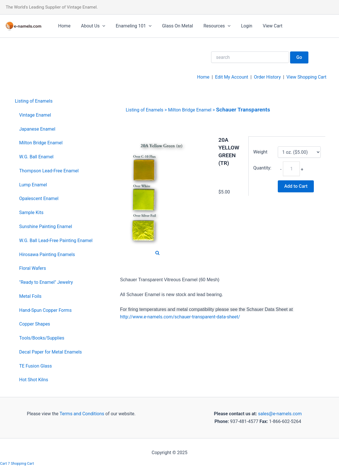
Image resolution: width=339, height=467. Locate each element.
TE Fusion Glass (35, 366)
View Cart (264, 26)
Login (239, 26)
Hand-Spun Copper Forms (45, 310)
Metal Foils (30, 296)
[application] (100, 26)
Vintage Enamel (35, 115)
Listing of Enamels (34, 101)
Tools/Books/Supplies (41, 338)
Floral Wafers (32, 268)
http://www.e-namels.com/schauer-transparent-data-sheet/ (180, 317)
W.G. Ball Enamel (36, 156)
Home (64, 26)
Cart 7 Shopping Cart (17, 463)
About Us (91, 26)
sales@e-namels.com (280, 413)
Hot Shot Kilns (33, 379)
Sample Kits (31, 212)
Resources (211, 26)
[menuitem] (53, 101)
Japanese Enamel (37, 129)
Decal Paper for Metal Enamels (50, 352)
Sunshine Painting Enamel (45, 226)
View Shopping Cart (306, 77)
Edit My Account (231, 77)
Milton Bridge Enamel (41, 142)
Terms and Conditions (81, 413)
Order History (267, 77)
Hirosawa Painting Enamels (47, 254)
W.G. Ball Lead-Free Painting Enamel (55, 240)
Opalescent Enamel (38, 198)
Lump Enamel (33, 184)
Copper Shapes (34, 324)
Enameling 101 (130, 26)
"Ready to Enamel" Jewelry (46, 282)
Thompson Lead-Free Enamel (49, 170)
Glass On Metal (172, 26)
